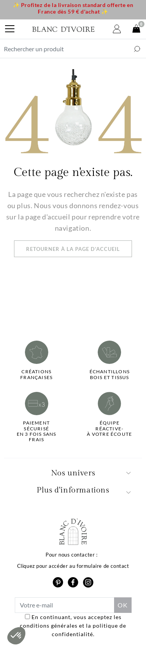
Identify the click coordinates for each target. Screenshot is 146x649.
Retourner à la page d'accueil (73, 249)
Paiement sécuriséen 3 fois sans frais (36, 431)
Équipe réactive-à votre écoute (109, 428)
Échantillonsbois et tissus (110, 374)
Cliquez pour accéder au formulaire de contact (73, 566)
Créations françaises (36, 374)
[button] (16, 635)
